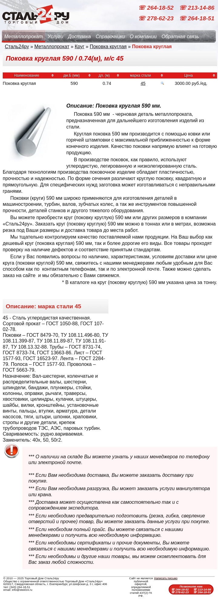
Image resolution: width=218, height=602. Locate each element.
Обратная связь (180, 36)
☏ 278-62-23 (156, 18)
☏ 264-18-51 (196, 18)
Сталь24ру (17, 46)
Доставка (79, 36)
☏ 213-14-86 (196, 8)
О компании (143, 36)
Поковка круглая (108, 46)
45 (143, 83)
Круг (79, 46)
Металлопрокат (23, 36)
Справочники (110, 36)
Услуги (55, 36)
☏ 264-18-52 (156, 8)
